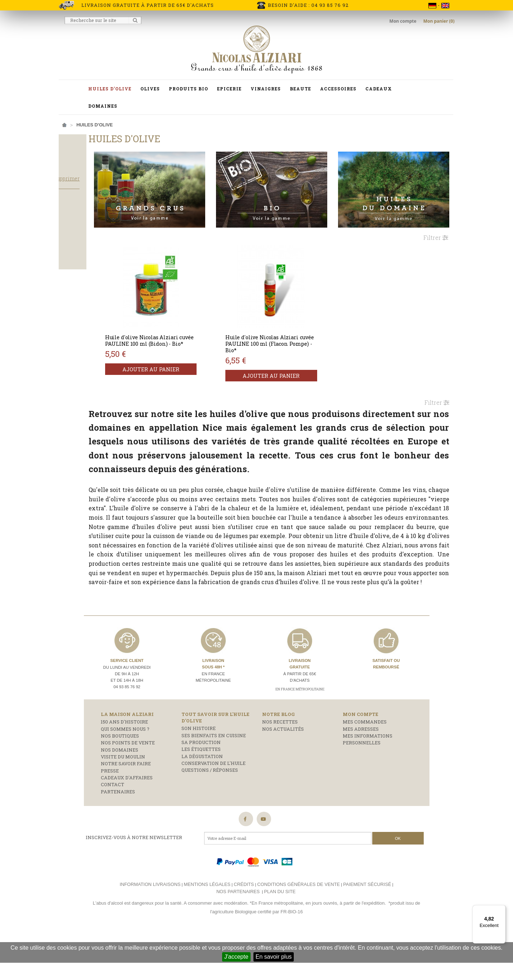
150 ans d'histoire (124, 751)
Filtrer (435, 225)
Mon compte (404, 21)
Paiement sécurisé (367, 913)
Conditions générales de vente (298, 913)
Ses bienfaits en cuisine (213, 764)
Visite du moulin (123, 785)
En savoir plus (274, 957)
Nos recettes (280, 751)
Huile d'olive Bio (84, 248)
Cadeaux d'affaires (127, 806)
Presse (110, 799)
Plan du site (280, 920)
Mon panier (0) (439, 21)
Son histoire (198, 757)
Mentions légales (207, 913)
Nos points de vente (128, 772)
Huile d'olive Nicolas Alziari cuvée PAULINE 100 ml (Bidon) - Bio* (194, 331)
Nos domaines (119, 778)
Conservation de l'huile (213, 792)
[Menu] (501, 909)
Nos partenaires (238, 920)
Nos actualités (283, 758)
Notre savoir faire (126, 793)
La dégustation (202, 785)
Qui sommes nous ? (125, 758)
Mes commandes (365, 751)
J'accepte (236, 957)
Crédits (244, 913)
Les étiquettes (201, 778)
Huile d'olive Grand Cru (94, 257)
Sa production (201, 771)
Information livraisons (150, 913)
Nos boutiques (120, 764)
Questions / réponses (209, 799)
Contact (112, 813)
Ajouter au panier (196, 363)
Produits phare (83, 238)
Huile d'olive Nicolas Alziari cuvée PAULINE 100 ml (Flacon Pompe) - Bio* (296, 331)
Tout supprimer (112, 192)
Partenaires (118, 820)
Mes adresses (361, 758)
